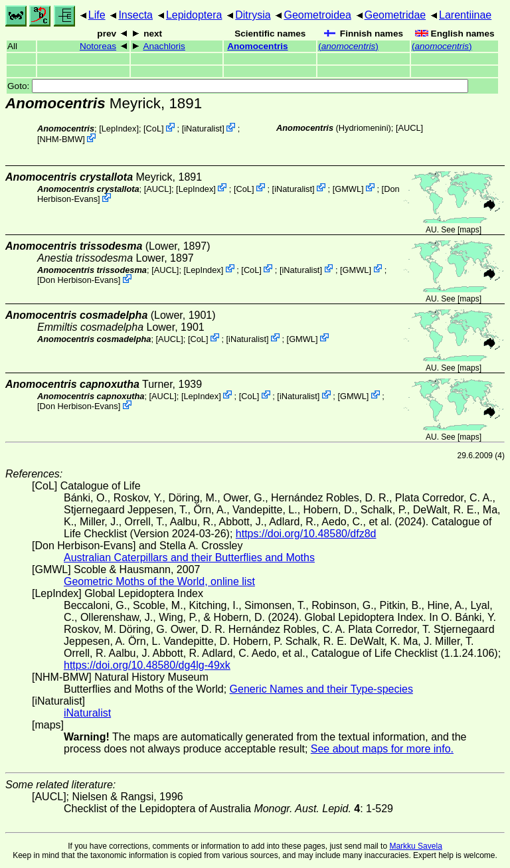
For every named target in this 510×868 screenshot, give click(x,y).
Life (97, 15)
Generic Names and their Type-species (321, 689)
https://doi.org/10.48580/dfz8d (306, 533)
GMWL (348, 188)
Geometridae (395, 15)
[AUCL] (409, 128)
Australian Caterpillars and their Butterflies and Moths (189, 557)
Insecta (135, 15)
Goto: (237, 86)
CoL (153, 128)
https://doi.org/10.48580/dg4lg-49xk (147, 665)
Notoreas (98, 46)
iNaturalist (203, 128)
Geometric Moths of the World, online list (159, 581)
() (348, 46)
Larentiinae (465, 15)
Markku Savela (415, 846)
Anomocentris (257, 46)
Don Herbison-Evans (79, 280)
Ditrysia (252, 15)
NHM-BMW (61, 139)
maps (469, 229)
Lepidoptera (194, 15)
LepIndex (119, 128)
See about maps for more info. (382, 748)
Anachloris (164, 46)
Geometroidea (317, 15)
